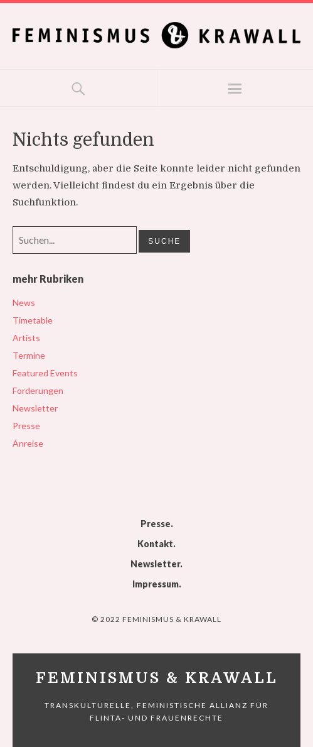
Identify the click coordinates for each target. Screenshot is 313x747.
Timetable (33, 320)
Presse (26, 425)
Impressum (155, 584)
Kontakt (155, 543)
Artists (26, 337)
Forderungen (38, 390)
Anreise (28, 443)
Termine (29, 355)
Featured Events (45, 373)
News (24, 302)
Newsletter (35, 408)
